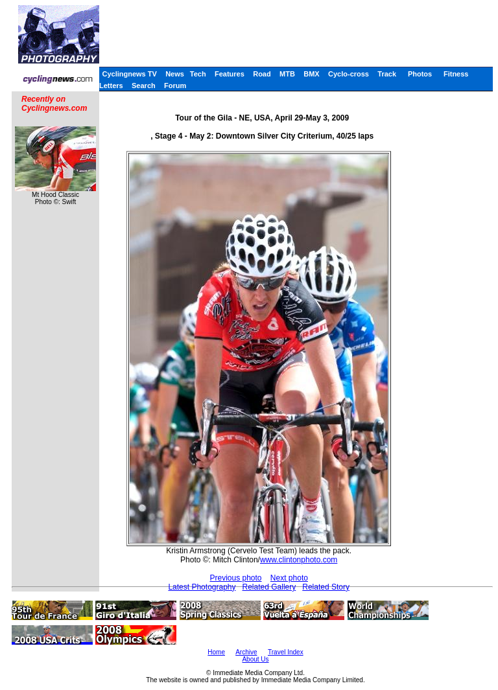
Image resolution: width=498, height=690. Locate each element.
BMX (311, 74)
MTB (287, 74)
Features (229, 74)
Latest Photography (201, 587)
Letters (111, 85)
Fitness (456, 74)
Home (216, 652)
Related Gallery (269, 587)
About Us (255, 659)
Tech (198, 74)
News (174, 74)
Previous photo (235, 577)
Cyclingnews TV (129, 74)
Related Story (326, 587)
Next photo (289, 577)
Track (386, 74)
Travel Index (285, 652)
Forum (175, 85)
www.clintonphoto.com (298, 559)
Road (262, 74)
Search (144, 85)
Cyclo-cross (348, 74)
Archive (246, 652)
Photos (420, 74)
